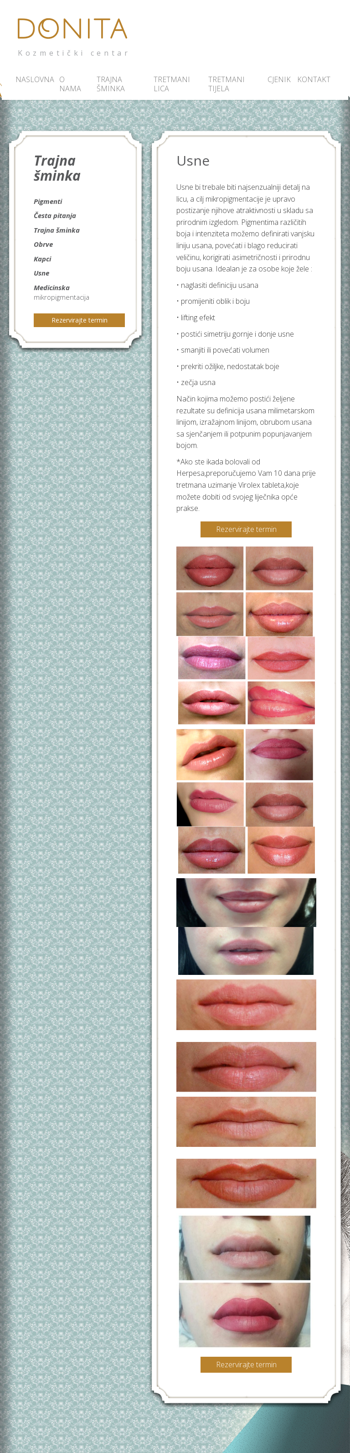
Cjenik (276, 79)
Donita (75, 34)
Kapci (42, 258)
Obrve (43, 244)
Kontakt (309, 79)
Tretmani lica (172, 84)
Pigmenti (48, 201)
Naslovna (33, 79)
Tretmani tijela (226, 84)
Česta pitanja (55, 215)
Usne (41, 272)
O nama (70, 84)
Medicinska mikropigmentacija (61, 292)
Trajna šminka (111, 84)
